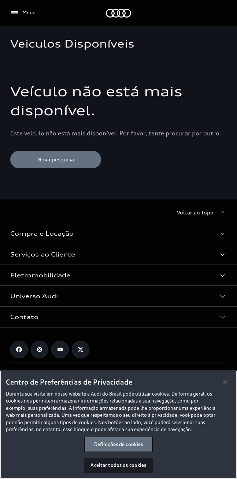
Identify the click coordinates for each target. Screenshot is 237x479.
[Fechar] (225, 382)
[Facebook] (19, 349)
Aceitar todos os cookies (118, 465)
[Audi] (118, 13)
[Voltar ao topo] (202, 212)
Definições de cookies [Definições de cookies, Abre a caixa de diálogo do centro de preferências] (118, 444)
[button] (118, 233)
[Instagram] (39, 349)
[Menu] (23, 13)
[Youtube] (60, 349)
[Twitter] (80, 349)
